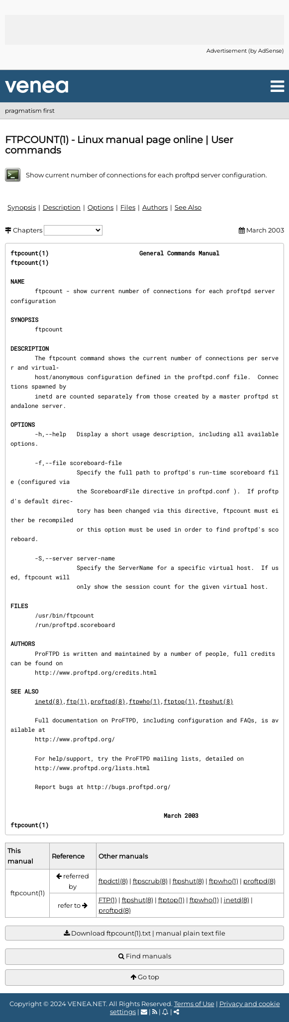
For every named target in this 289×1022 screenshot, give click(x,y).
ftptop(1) (179, 701)
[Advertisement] (144, 30)
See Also (188, 207)
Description (62, 207)
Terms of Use (194, 1004)
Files (127, 207)
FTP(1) (107, 900)
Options (100, 207)
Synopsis (21, 207)
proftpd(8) (108, 701)
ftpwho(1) (144, 701)
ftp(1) (76, 701)
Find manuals (144, 956)
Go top (144, 977)
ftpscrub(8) (150, 881)
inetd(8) (49, 701)
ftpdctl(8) (113, 881)
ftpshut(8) (215, 701)
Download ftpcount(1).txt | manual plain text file (144, 933)
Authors (155, 207)
